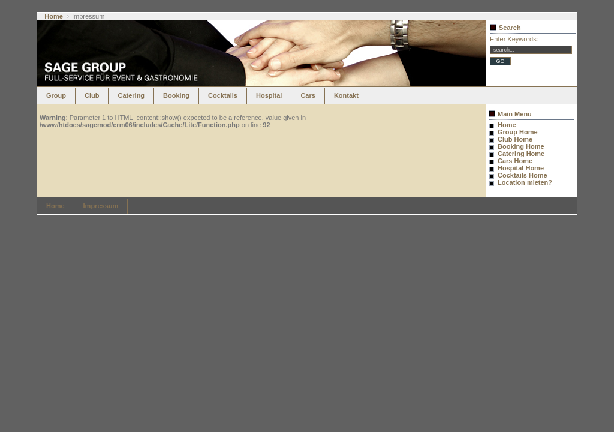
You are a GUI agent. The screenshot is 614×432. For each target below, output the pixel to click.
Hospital (269, 95)
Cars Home (515, 160)
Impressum (101, 205)
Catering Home (521, 153)
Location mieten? (525, 182)
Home (53, 16)
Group (56, 95)
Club (92, 95)
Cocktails (222, 95)
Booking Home (521, 146)
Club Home (515, 139)
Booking (176, 95)
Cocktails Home (522, 175)
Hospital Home (521, 168)
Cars (307, 95)
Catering (131, 95)
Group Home (518, 132)
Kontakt (346, 95)
